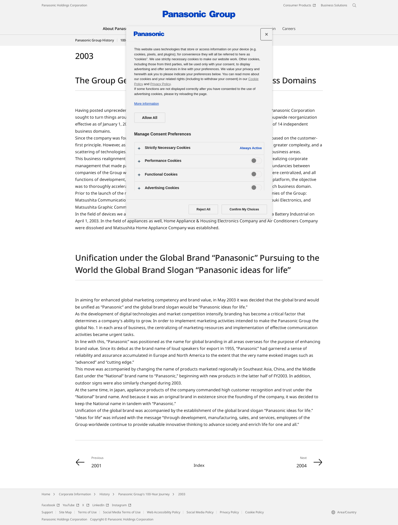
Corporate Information (75, 494)
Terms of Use (87, 512)
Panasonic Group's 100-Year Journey (144, 494)
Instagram (121, 505)
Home (46, 494)
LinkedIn (100, 505)
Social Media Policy (200, 512)
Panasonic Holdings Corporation (64, 5)
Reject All (203, 209)
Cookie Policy (254, 512)
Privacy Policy (229, 512)
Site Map (65, 512)
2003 (181, 494)
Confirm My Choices (244, 209)
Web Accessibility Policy (163, 512)
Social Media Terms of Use (122, 512)
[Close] (266, 34)
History (105, 494)
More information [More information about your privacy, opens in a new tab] (146, 103)
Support (47, 512)
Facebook (51, 505)
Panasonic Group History (94, 40)
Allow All (149, 118)
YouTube (71, 505)
